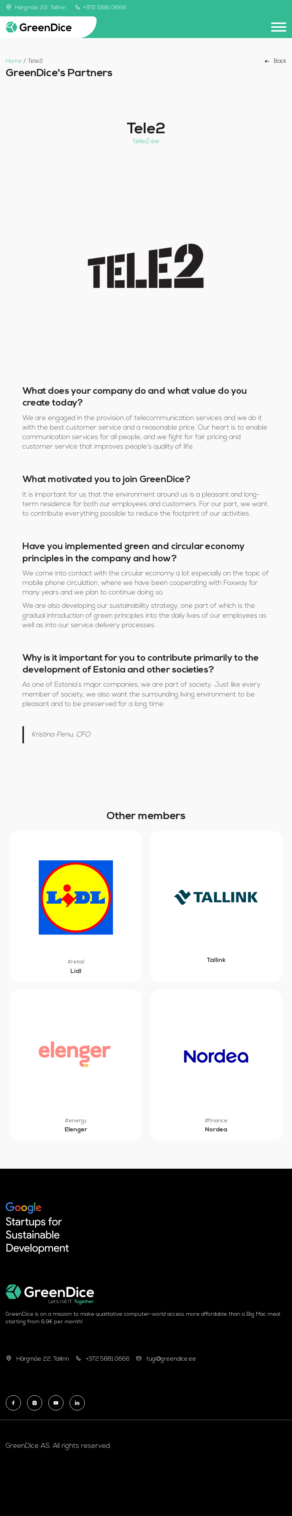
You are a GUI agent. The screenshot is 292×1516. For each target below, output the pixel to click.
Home (14, 61)
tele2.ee (146, 141)
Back (274, 61)
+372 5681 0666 (100, 8)
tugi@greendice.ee (171, 1359)
